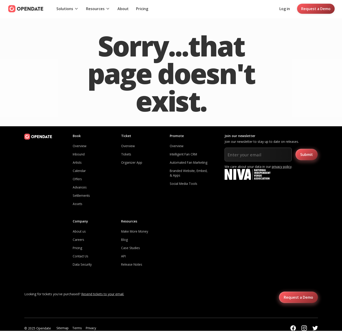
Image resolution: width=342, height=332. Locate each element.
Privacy (91, 328)
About (123, 8)
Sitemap (62, 328)
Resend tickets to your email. (102, 294)
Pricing (142, 8)
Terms (77, 328)
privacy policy (282, 166)
